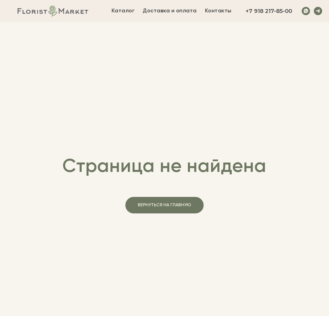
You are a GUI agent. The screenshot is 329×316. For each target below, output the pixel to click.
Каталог (123, 11)
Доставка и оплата (170, 11)
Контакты (218, 11)
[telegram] (318, 11)
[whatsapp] (306, 11)
